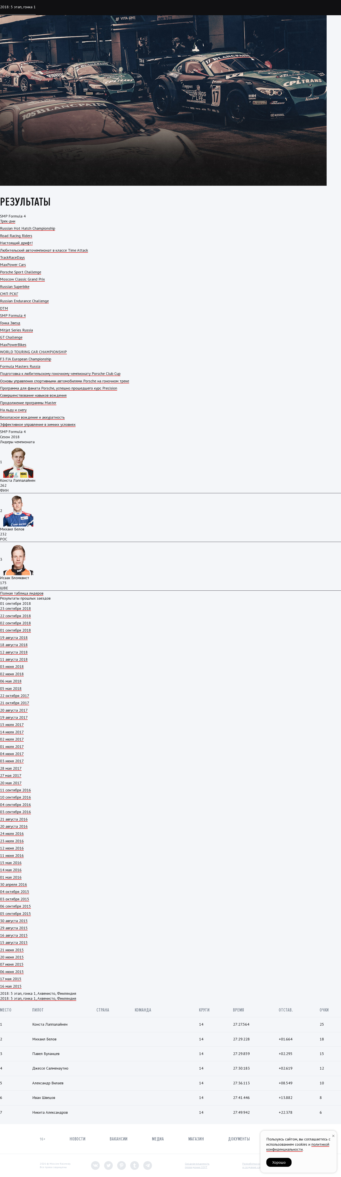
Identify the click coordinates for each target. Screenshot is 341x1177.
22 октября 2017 (14, 695)
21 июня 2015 (12, 949)
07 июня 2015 (12, 964)
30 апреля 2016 (13, 884)
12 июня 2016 (12, 848)
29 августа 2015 (14, 927)
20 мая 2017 (11, 782)
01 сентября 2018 (15, 630)
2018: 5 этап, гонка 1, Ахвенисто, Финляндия (38, 998)
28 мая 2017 (11, 768)
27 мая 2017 (10, 775)
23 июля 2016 (12, 840)
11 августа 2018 (14, 659)
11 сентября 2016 (15, 789)
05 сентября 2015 (15, 913)
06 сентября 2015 (15, 906)
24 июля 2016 (12, 833)
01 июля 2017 (12, 746)
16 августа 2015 (14, 935)
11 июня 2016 (12, 855)
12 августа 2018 (14, 652)
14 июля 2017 (12, 731)
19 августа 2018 (14, 637)
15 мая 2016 (11, 862)
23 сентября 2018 (15, 608)
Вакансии (119, 1139)
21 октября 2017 (14, 702)
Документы (239, 1139)
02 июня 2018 (12, 673)
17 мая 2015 (10, 978)
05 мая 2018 (11, 688)
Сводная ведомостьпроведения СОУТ (197, 1165)
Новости (78, 1139)
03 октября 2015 (14, 898)
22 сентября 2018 (15, 615)
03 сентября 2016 (15, 811)
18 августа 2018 (14, 644)
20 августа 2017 (14, 710)
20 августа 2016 (14, 826)
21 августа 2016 (14, 819)
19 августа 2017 (14, 717)
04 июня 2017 (12, 753)
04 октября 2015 (14, 891)
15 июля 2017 (12, 724)
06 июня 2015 (12, 971)
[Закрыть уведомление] (333, 1135)
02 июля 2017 (12, 739)
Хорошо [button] (279, 1162)
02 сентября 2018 (15, 622)
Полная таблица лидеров (21, 593)
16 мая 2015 (11, 986)
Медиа (158, 1139)
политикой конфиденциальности (297, 1147)
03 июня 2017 (12, 760)
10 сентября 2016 (15, 797)
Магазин (196, 1139)
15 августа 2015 (14, 942)
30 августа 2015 (14, 920)
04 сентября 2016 (15, 804)
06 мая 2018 (11, 681)
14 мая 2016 (11, 869)
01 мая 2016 (11, 877)
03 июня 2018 (12, 666)
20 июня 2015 (12, 957)
